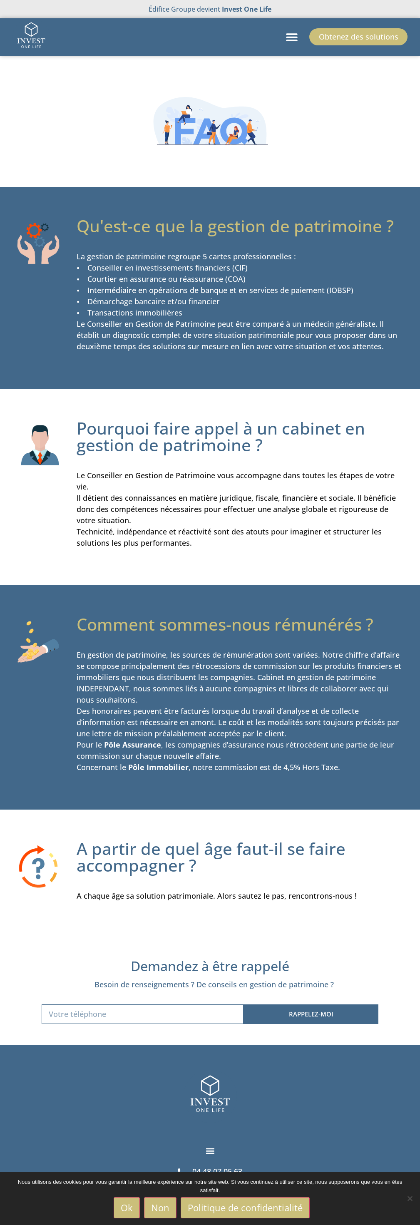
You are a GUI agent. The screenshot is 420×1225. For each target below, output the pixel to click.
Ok (127, 1208)
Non (161, 1208)
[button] (290, 36)
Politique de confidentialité (245, 1208)
